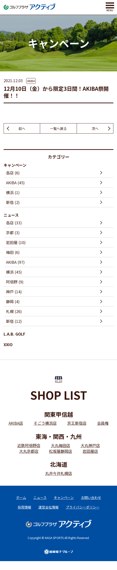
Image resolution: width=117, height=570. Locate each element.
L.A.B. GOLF (14, 334)
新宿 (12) (14, 322)
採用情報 (24, 511)
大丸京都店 (28, 451)
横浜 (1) (13, 193)
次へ (95, 129)
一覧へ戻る (58, 129)
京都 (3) (13, 233)
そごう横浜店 (45, 424)
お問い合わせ (91, 499)
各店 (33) (14, 223)
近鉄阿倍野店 (28, 446)
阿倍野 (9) (15, 282)
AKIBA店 (16, 424)
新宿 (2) (13, 203)
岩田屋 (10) (16, 243)
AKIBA (31, 81)
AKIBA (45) (15, 183)
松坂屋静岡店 (60, 451)
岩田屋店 (90, 451)
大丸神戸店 (90, 446)
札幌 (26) (14, 312)
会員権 (103, 424)
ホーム (21, 499)
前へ (22, 129)
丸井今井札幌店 (58, 474)
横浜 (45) (14, 273)
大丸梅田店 (60, 446)
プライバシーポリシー (82, 511)
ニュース (11, 216)
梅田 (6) (13, 253)
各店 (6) (13, 173)
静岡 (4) (13, 302)
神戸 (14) (14, 292)
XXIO (8, 345)
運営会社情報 (48, 511)
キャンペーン (15, 166)
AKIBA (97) (15, 263)
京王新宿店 (76, 424)
